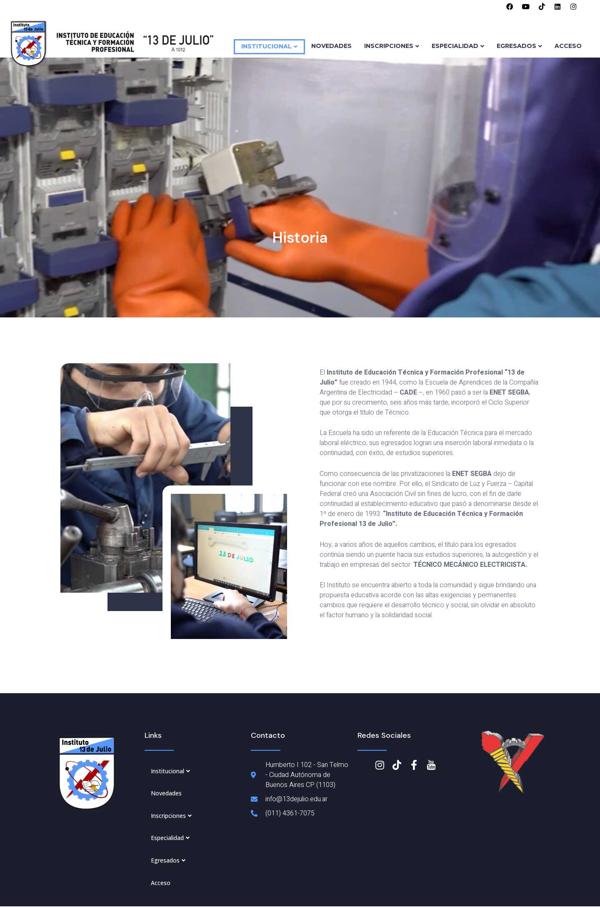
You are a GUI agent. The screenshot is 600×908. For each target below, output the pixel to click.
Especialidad (458, 46)
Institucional (269, 47)
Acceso (568, 46)
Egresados (519, 46)
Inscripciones (391, 46)
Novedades (331, 46)
